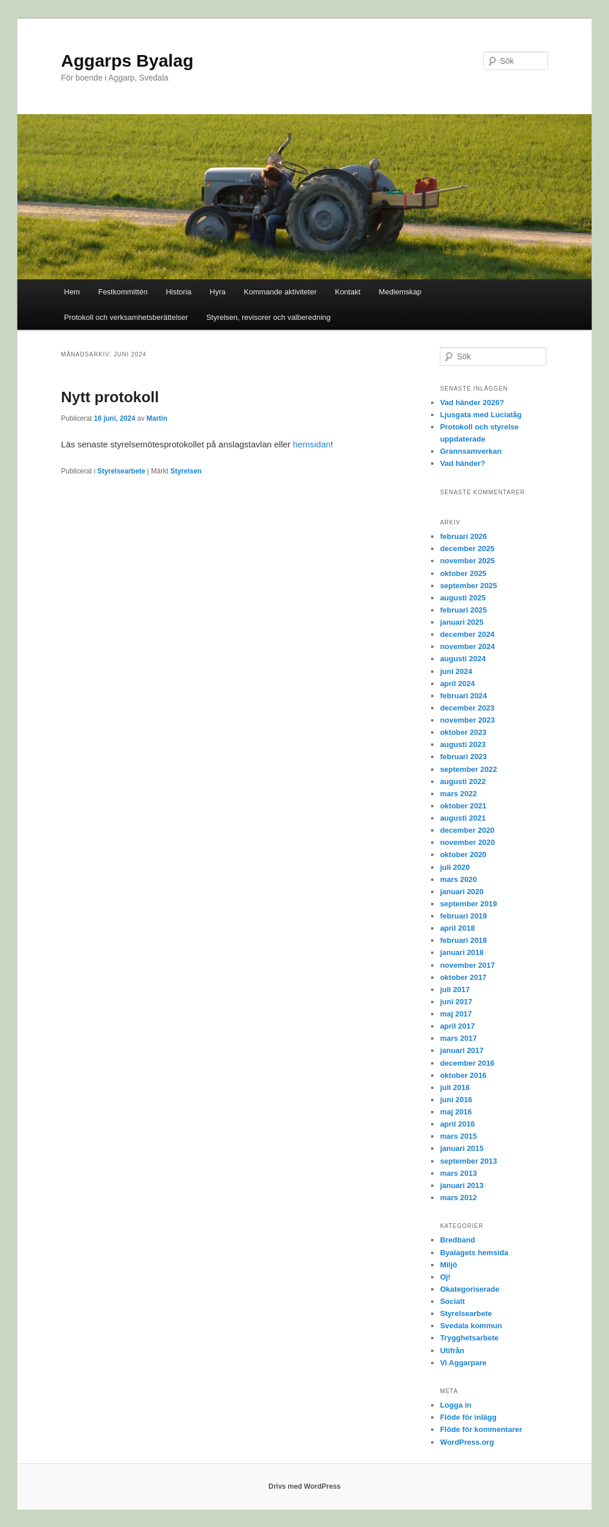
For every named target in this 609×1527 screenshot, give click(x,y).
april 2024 (457, 683)
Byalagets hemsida (474, 1252)
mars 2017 (458, 1038)
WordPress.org (467, 1442)
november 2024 (467, 646)
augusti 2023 (463, 744)
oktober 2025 (463, 573)
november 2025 (467, 560)
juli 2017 (454, 989)
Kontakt (347, 291)
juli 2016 (454, 1087)
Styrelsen (186, 471)
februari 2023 (463, 756)
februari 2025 (463, 610)
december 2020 (467, 830)
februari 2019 (463, 916)
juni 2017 (456, 1001)
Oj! (445, 1277)
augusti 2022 (463, 781)
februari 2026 (463, 536)
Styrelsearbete (121, 471)
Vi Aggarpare (463, 1362)
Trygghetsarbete (469, 1337)
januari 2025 (461, 622)
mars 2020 (458, 879)
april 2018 (457, 928)
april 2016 (457, 1124)
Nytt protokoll (110, 397)
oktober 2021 (463, 805)
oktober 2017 (463, 977)
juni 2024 (456, 671)
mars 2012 (458, 1197)
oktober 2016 (463, 1075)
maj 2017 (456, 1014)
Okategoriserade (469, 1289)
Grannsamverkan (470, 451)
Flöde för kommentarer (481, 1429)
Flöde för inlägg (468, 1417)
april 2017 (457, 1026)
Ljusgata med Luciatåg (481, 414)
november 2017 (467, 965)
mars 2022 (458, 793)
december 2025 (467, 548)
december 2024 (467, 634)
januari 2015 (461, 1148)
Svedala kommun (471, 1325)
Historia (178, 291)
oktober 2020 (463, 854)
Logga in (455, 1405)
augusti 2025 (463, 597)
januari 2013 (461, 1185)
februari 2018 (463, 940)
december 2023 (467, 708)
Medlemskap (400, 291)
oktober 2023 (463, 732)
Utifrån (452, 1350)
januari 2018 (461, 952)
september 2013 (468, 1161)
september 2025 (468, 585)
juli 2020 (454, 867)
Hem (72, 291)
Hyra (217, 291)
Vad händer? (462, 463)
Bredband (457, 1240)
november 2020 (467, 842)
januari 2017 (461, 1050)
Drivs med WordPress (304, 1486)
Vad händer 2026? (472, 402)
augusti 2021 (463, 818)
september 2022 (468, 769)
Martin (157, 418)
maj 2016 (456, 1111)
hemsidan (312, 444)
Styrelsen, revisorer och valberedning (268, 317)
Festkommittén (122, 291)
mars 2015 (458, 1136)
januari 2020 (461, 891)
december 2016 (467, 1063)
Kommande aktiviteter (280, 291)
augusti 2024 (463, 658)
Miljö (448, 1264)
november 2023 (467, 720)
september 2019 (468, 903)
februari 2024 (463, 695)
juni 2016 (456, 1099)
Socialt (452, 1301)
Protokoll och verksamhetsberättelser (126, 317)
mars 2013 (458, 1173)
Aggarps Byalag (127, 60)
